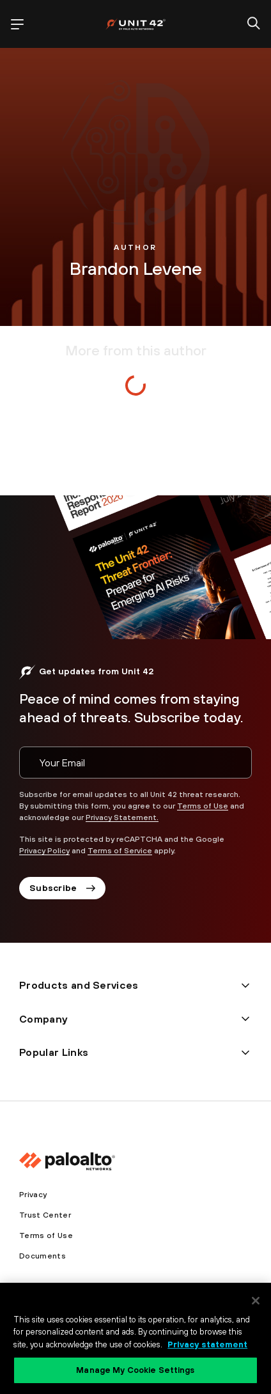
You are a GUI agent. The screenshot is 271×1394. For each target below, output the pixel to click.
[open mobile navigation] (17, 24)
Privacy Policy (44, 850)
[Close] (256, 1301)
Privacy (33, 1194)
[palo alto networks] (135, 24)
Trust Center (45, 1215)
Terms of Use (202, 806)
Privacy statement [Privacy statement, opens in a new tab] (207, 1344)
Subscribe (62, 888)
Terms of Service (120, 850)
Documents (42, 1255)
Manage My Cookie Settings (135, 1370)
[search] (254, 24)
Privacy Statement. (122, 817)
